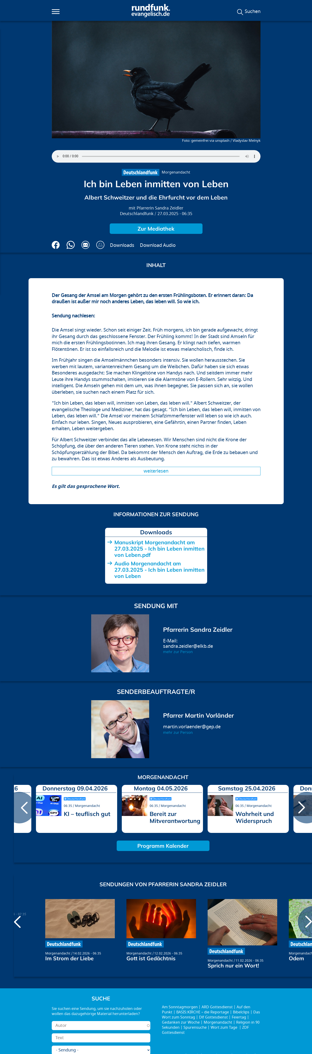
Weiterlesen (156, 471)
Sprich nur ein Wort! (233, 965)
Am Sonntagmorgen (180, 1007)
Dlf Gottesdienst (213, 1017)
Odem (296, 958)
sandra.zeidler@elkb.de (188, 646)
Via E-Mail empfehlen (85, 245)
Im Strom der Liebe (69, 958)
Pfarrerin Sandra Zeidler (160, 208)
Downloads (122, 245)
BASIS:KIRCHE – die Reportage (202, 1012)
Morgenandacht (176, 172)
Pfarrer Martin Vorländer (198, 715)
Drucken (100, 245)
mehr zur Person (178, 652)
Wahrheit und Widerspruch (254, 817)
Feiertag (239, 1017)
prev (19, 807)
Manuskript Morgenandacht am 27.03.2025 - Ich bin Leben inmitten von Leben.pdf (159, 548)
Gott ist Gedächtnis (151, 958)
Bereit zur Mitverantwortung (175, 817)
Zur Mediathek (156, 228)
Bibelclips (241, 1012)
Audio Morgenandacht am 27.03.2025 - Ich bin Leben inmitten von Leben (159, 569)
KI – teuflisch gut (87, 813)
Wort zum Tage (224, 1027)
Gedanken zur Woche (181, 1022)
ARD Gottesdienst (217, 1007)
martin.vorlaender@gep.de (192, 726)
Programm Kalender (163, 845)
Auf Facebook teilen (56, 245)
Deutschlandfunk (137, 214)
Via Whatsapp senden (71, 245)
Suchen (253, 11)
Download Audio (158, 245)
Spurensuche (195, 1027)
